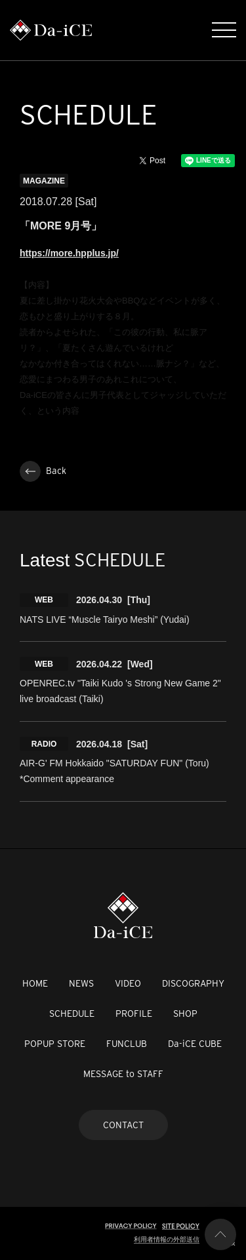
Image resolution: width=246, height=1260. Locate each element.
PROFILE (133, 1013)
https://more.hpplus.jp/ (69, 253)
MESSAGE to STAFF (123, 1074)
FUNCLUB (126, 1043)
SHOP (185, 1013)
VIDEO (128, 983)
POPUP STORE (54, 1043)
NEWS (81, 983)
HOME (35, 983)
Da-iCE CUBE (195, 1043)
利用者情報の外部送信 (166, 1239)
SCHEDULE (71, 1013)
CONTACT (123, 1125)
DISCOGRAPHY (193, 983)
